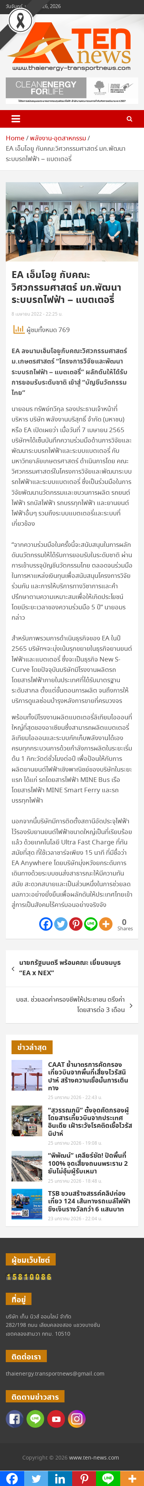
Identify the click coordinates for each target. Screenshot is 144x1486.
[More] (106, 924)
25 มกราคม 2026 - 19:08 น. (75, 1143)
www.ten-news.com (94, 1458)
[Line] (91, 924)
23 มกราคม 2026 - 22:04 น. (75, 1219)
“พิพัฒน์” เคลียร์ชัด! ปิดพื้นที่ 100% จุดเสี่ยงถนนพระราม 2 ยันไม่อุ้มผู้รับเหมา (88, 1164)
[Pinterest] (76, 924)
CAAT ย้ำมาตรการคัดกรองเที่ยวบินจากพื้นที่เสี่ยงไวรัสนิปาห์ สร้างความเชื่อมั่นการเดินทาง (88, 1076)
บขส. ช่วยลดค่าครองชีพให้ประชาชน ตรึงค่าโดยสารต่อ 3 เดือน (70, 1005)
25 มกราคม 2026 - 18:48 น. (75, 1181)
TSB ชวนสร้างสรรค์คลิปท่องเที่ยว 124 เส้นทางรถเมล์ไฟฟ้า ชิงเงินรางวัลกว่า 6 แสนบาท (89, 1201)
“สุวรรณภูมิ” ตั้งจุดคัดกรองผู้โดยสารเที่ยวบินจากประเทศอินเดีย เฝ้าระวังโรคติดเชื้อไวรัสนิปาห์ (90, 1122)
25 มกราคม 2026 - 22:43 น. (75, 1097)
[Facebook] (46, 924)
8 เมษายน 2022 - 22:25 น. (37, 314)
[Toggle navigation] (16, 119)
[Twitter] (61, 924)
